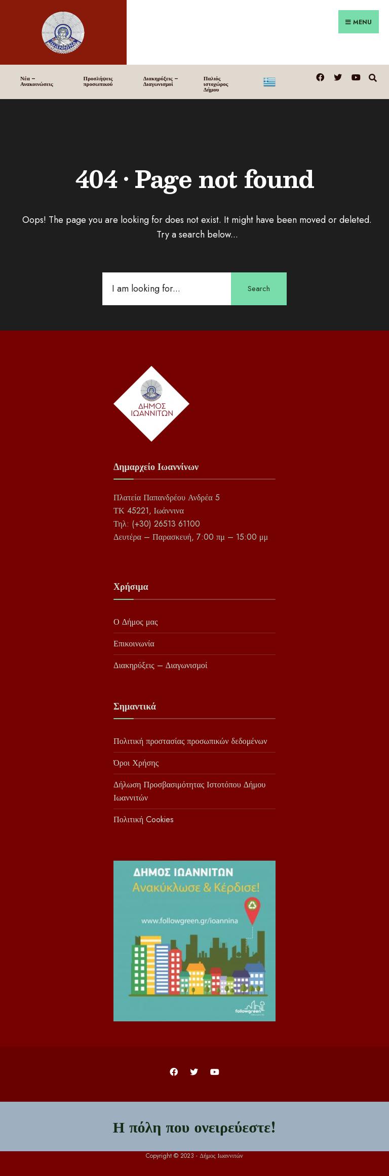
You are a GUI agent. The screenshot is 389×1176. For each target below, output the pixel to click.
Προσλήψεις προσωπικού (98, 81)
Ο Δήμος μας (135, 622)
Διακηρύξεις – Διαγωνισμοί (160, 81)
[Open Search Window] (372, 76)
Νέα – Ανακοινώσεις (36, 81)
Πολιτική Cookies (143, 819)
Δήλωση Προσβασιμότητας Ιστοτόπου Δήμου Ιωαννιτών (189, 791)
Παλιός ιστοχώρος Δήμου (216, 83)
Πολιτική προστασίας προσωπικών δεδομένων (190, 741)
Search (259, 288)
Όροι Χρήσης (136, 763)
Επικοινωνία (133, 643)
